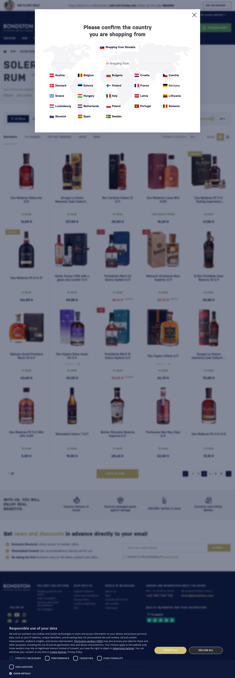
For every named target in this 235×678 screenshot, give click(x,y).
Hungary (86, 96)
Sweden (114, 116)
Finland (113, 85)
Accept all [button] (170, 650)
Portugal (143, 106)
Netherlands (88, 106)
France (142, 85)
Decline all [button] (206, 650)
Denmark (58, 85)
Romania (171, 106)
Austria (57, 75)
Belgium (86, 75)
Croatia (142, 75)
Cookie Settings (58, 652)
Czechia (171, 75)
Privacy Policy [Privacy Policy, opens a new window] (75, 652)
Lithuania (172, 96)
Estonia (85, 85)
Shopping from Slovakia (117, 47)
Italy (112, 96)
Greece (57, 96)
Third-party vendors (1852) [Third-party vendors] (88, 641)
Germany (171, 85)
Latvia (141, 96)
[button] (79, 673)
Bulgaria (114, 75)
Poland (113, 106)
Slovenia (58, 116)
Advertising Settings (123, 648)
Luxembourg (60, 106)
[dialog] (117, 650)
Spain (84, 116)
